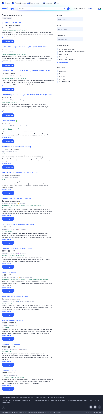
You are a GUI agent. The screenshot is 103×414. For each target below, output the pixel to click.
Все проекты (6, 403)
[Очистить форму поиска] (64, 8)
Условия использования (41, 400)
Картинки (82, 9)
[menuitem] (6, 3)
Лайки (91, 400)
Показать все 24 (62, 62)
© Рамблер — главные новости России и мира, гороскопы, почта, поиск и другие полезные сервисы (33, 397)
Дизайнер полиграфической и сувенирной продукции (24, 47)
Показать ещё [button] (6, 38)
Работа (89, 9)
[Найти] (68, 8)
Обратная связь (27, 400)
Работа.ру (98, 412)
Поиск (75, 9)
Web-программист (9, 272)
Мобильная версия (8, 400)
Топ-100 (97, 400)
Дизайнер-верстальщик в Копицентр (17, 248)
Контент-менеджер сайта (12, 320)
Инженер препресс (10, 370)
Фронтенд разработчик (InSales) (15, 296)
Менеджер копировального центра (16, 198)
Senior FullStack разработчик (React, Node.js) (20, 173)
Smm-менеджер (8, 121)
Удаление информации (58, 400)
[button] (28, 35)
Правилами (57, 412)
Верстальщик (7, 18)
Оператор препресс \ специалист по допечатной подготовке (27, 95)
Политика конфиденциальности (77, 400)
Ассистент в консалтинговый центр (16, 147)
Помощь (18, 400)
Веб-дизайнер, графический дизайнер (18, 224)
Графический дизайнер (11, 23)
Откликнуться (8, 41)
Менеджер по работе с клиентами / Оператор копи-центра (26, 71)
